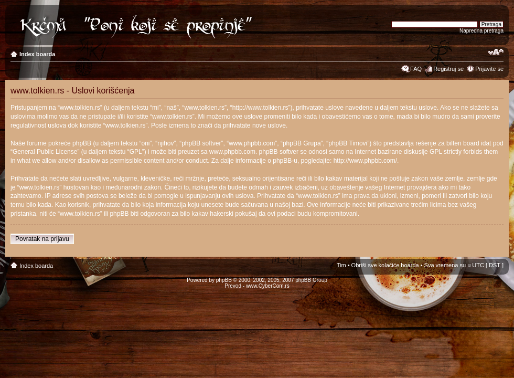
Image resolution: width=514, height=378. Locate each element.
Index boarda (37, 54)
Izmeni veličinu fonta (496, 52)
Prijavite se (489, 69)
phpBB (224, 280)
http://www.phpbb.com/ (365, 160)
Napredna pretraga (481, 31)
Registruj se (448, 69)
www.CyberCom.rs (268, 286)
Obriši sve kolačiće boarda (385, 265)
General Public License (45, 151)
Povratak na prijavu (42, 239)
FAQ (416, 69)
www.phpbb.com (232, 151)
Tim (341, 265)
